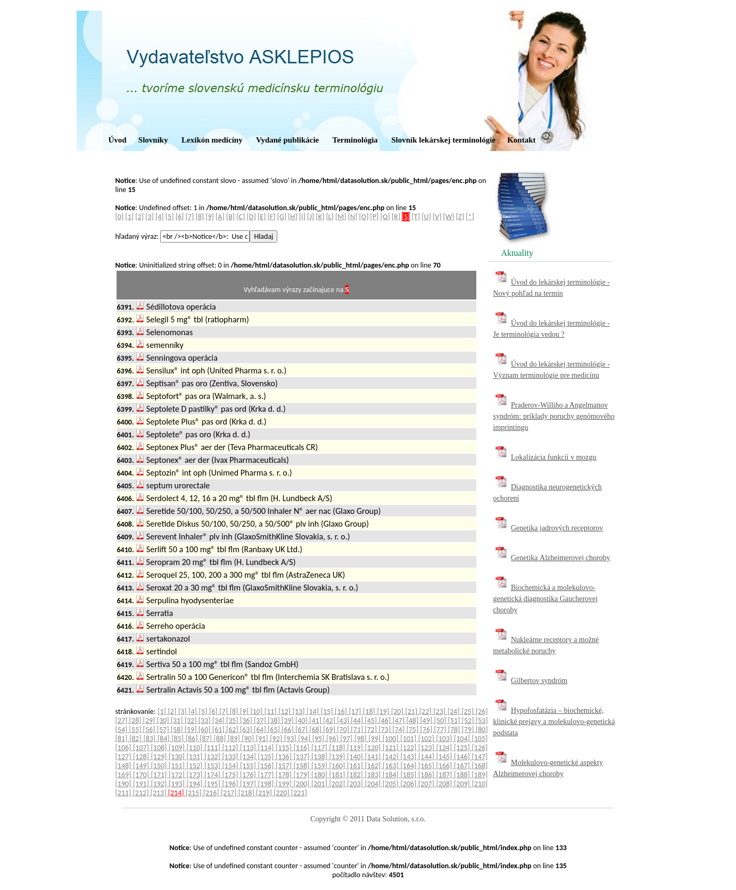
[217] (229, 792)
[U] (426, 216)
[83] (150, 738)
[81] (122, 738)
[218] (247, 792)
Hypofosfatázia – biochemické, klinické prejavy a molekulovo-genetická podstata (554, 721)
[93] (291, 738)
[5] (170, 216)
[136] (285, 756)
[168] (480, 765)
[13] (300, 711)
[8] (199, 216)
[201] (320, 783)
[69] (330, 729)
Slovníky (153, 140)
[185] (410, 774)
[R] (396, 216)
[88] (221, 738)
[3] (149, 216)
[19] (384, 711)
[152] (196, 765)
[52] (469, 720)
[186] (427, 774)
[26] (482, 711)
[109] (178, 747)
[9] (209, 216)
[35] (233, 720)
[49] (427, 720)
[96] (333, 738)
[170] (142, 774)
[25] (468, 711)
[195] (213, 783)
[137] (303, 756)
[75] (413, 729)
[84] (164, 738)
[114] (267, 747)
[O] (364, 216)
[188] (463, 774)
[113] (249, 747)
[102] (427, 738)
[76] (427, 729)
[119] (356, 747)
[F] (272, 216)
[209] (463, 783)
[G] (281, 216)
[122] (410, 747)
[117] (320, 747)
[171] (160, 774)
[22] (426, 711)
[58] (178, 729)
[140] (356, 756)
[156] (267, 765)
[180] (320, 774)
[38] (275, 720)
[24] (454, 711)
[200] (303, 783)
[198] (267, 783)
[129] (160, 756)
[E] (262, 216)
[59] (192, 729)
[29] (150, 720)
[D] (251, 216)
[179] (303, 774)
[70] (344, 729)
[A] (220, 216)
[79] (469, 729)
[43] (344, 720)
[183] (374, 774)
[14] (313, 711)
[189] (480, 774)
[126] (480, 747)
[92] (277, 738)
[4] (159, 216)
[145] (445, 756)
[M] (340, 216)
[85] (178, 738)
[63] (247, 729)
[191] (142, 783)
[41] (316, 720)
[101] (409, 738)
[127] (124, 756)
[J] (310, 216)
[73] (385, 729)
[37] (261, 720)
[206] (410, 783)
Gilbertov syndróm (539, 681)
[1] (129, 216)
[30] (164, 720)
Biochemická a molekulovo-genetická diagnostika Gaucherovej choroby (545, 599)
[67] (302, 729)
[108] (160, 747)
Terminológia (355, 140)
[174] (213, 774)
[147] (480, 756)
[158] (303, 765)
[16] (342, 711)
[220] (282, 792)
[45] (371, 720)
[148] (124, 765)
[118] (338, 747)
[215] (194, 792)
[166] (445, 765)
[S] (406, 216)
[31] (178, 720)
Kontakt (521, 140)
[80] (482, 729)
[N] (353, 216)
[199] (285, 783)
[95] (319, 738)
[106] (124, 747)
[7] (190, 216)
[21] (412, 711)
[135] (267, 756)
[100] (392, 738)
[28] (136, 720)
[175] (231, 774)
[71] (358, 729)
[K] (320, 216)
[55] (136, 729)
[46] (385, 720)
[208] (445, 783)
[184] (392, 774)
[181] (338, 774)
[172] (178, 774)
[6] (180, 216)
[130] (178, 756)
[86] (193, 738)
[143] (410, 756)
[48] (413, 720)
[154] (231, 765)
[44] (358, 720)
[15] (328, 711)
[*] (470, 216)
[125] (463, 747)
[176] (249, 774)
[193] (178, 783)
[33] (205, 720)
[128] (142, 756)
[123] (427, 747)
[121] (392, 747)
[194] (196, 783)
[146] (463, 756)
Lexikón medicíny (212, 140)
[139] (338, 756)
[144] (427, 756)
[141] (374, 756)
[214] (177, 792)
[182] (356, 774)
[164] (410, 765)
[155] (249, 765)
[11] (271, 711)
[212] (142, 792)
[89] (235, 738)
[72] (371, 729)
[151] (178, 765)
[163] (392, 765)
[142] (392, 756)
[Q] (385, 216)
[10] (257, 711)
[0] (119, 216)
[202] (338, 783)
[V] (437, 216)
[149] (142, 765)
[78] (455, 729)
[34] (219, 720)
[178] (285, 774)
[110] (196, 747)
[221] (299, 792)
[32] (192, 720)
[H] (292, 216)
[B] (230, 216)
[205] (392, 783)
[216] (212, 792)
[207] (427, 783)
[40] (302, 720)
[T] (416, 216)
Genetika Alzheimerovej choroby (560, 558)
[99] (375, 738)
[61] (219, 729)
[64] (261, 729)
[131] (196, 756)
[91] (263, 738)
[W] (448, 216)
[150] (160, 765)
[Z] (460, 216)
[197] (249, 783)
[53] (482, 720)
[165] (427, 765)
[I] (302, 216)
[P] (374, 216)
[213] (159, 792)
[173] (196, 774)
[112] (231, 747)
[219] (265, 792)
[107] (142, 747)
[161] (356, 765)
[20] (398, 711)
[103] (445, 738)
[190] (124, 783)
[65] (275, 729)
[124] (445, 747)
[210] (480, 783)
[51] (455, 720)
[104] (463, 738)
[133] (231, 756)
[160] (338, 765)
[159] (320, 765)
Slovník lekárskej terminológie (443, 140)
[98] (361, 738)
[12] (285, 711)
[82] (136, 738)
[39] (288, 720)
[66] (288, 729)
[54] (122, 729)
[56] (150, 729)
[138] (320, 756)
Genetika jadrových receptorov (557, 528)
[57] (164, 729)
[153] (213, 765)
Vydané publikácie (287, 140)
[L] (329, 216)
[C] (240, 216)
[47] (399, 720)
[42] (330, 720)
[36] (247, 720)
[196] (231, 783)
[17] (356, 711)
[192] (160, 783)
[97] (347, 738)
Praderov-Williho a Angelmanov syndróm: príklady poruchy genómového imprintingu (554, 416)
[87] (206, 738)
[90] (248, 738)
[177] (267, 774)
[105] (479, 738)
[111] (213, 747)
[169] (124, 774)
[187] (445, 774)
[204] (374, 783)
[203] (356, 783)
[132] (213, 756)
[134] (249, 756)
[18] (370, 711)
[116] (303, 747)
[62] (233, 729)
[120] (374, 747)
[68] (316, 729)
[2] (139, 216)
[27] (122, 720)
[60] (205, 729)
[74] (399, 729)
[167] (463, 765)
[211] (124, 792)
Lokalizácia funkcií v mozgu (554, 457)
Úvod (118, 140)
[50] (441, 720)
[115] (285, 747)
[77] (441, 729)
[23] (440, 711)
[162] (374, 765)
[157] (285, 765)
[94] (305, 738)
